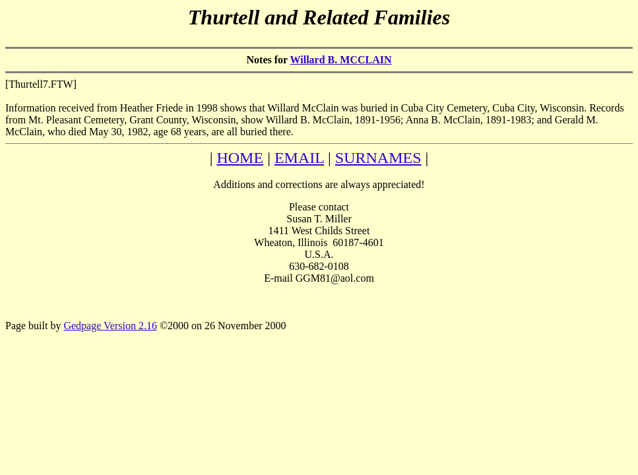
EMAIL (299, 157)
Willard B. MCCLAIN (341, 59)
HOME (239, 157)
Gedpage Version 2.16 (109, 325)
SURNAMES (378, 157)
